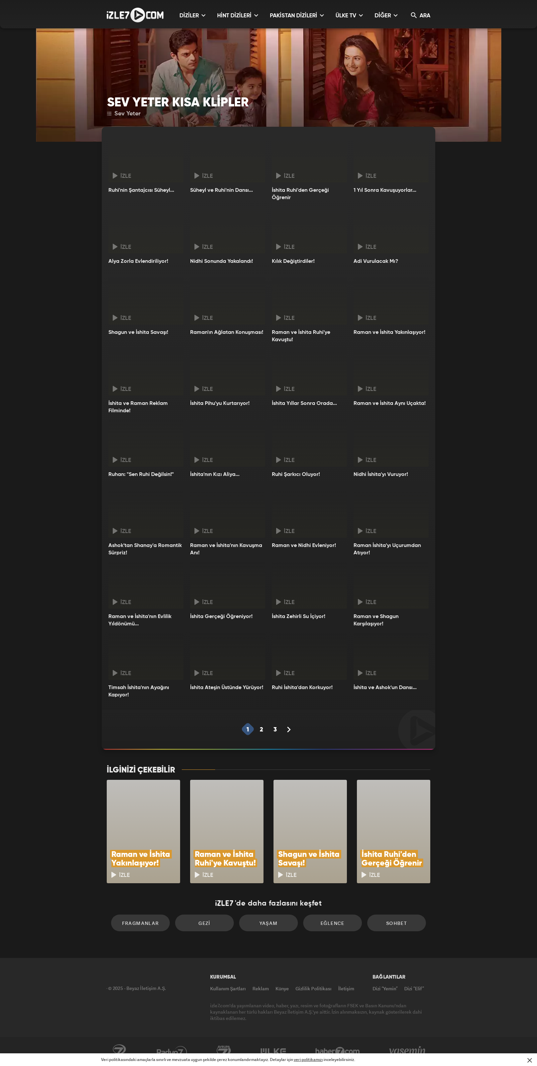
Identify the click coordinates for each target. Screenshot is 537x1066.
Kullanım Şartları (228, 988)
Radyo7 (172, 1051)
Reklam (260, 988)
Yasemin (408, 1051)
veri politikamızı (308, 1059)
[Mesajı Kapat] (529, 1060)
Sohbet (396, 923)
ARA (420, 15)
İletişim (346, 988)
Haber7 (338, 1051)
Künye (282, 988)
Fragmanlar (140, 923)
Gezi (204, 923)
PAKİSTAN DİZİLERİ (297, 15)
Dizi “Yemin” (385, 988)
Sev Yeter (123, 114)
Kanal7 (119, 1051)
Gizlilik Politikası (314, 988)
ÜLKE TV (349, 15)
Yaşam (268, 923)
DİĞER (386, 15)
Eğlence (333, 923)
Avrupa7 (223, 1051)
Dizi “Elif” (414, 988)
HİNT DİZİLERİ (237, 15)
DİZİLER (192, 15)
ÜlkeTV (273, 1051)
